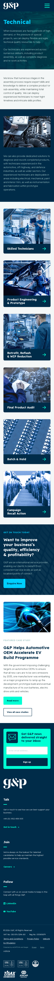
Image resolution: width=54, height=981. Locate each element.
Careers (9, 866)
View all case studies (18, 712)
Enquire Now (14, 583)
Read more (13, 700)
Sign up (27, 762)
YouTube (9, 911)
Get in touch (11, 827)
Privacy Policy (33, 939)
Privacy (34, 947)
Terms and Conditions (13, 939)
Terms (42, 947)
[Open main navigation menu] (47, 5)
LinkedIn (9, 903)
